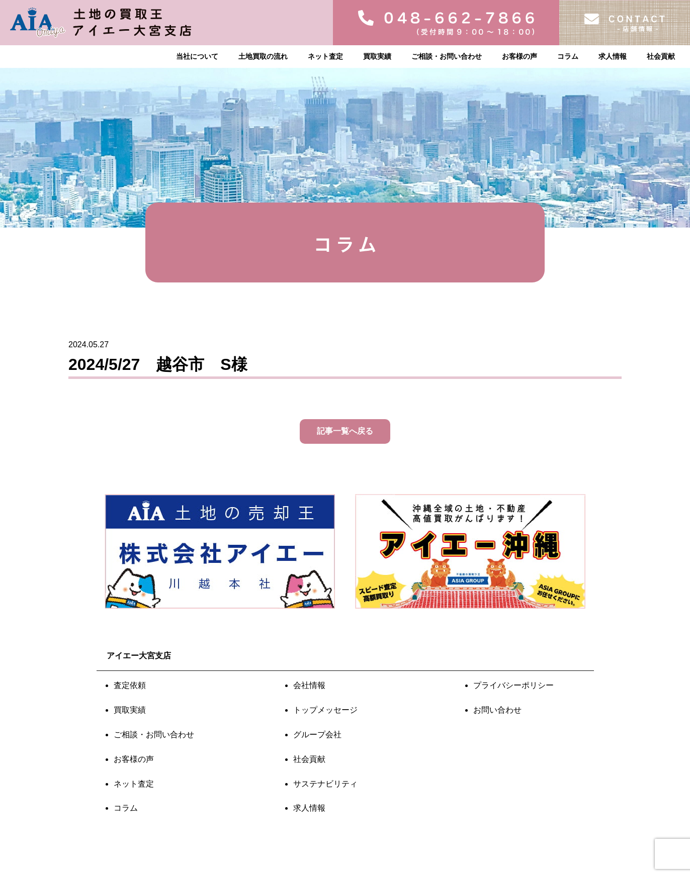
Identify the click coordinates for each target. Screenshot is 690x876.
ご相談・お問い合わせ (446, 56)
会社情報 (309, 685)
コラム (567, 56)
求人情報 (612, 56)
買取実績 (377, 56)
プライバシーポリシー (513, 685)
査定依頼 (130, 685)
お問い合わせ (497, 710)
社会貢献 (661, 56)
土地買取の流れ (263, 56)
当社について (197, 56)
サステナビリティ (325, 784)
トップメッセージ (325, 710)
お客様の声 (519, 56)
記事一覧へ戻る (345, 431)
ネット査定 (325, 56)
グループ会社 (317, 734)
